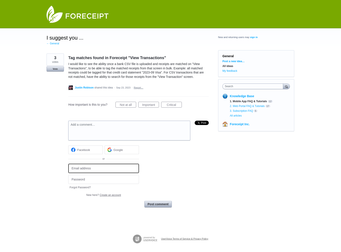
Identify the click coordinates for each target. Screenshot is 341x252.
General (228, 56)
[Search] (286, 86)
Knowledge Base (242, 96)
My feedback (229, 70)
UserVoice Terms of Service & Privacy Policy (184, 238)
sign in (254, 37)
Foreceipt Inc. (240, 124)
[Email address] (103, 168)
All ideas (227, 66)
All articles (236, 115)
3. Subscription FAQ (241, 110)
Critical (174, 105)
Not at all (128, 105)
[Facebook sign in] (85, 149)
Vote (55, 69)
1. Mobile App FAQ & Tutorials (248, 101)
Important (150, 105)
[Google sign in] (122, 149)
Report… (138, 87)
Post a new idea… (233, 61)
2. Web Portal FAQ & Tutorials (247, 106)
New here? (103, 195)
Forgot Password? (80, 187)
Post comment (158, 204)
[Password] (103, 179)
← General (53, 43)
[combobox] (254, 86)
